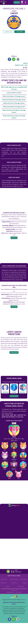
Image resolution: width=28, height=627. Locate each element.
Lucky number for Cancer (14, 93)
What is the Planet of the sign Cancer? (14, 107)
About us (14, 604)
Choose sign (14, 396)
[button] (22, 2)
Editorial (19, 592)
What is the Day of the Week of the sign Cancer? (14, 111)
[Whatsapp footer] (13, 619)
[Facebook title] (9, 59)
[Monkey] (13, 465)
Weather (24, 583)
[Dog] (9, 475)
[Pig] (18, 475)
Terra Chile (4, 579)
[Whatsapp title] (13, 59)
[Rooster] (23, 465)
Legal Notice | (6, 602)
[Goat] (4, 465)
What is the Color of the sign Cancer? (14, 103)
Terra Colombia (14, 579)
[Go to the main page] (4, 2)
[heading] (14, 238)
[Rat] (4, 446)
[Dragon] (13, 456)
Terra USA (14, 583)
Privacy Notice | (13, 602)
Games (7, 586)
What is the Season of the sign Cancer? (14, 96)
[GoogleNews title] (18, 59)
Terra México (23, 579)
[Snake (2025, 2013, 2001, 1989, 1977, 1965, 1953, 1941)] (14, 433)
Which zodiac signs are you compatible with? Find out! (14, 88)
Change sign (8, 32)
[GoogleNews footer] (18, 619)
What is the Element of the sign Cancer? (14, 100)
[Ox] (13, 446)
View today (20, 32)
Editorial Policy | (21, 602)
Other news (20, 586)
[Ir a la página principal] (2, 509)
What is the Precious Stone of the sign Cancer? (14, 117)
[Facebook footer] (9, 619)
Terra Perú (4, 583)
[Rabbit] (4, 456)
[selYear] (14, 423)
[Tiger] (23, 446)
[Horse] (23, 456)
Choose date (14, 352)
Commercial (10, 592)
